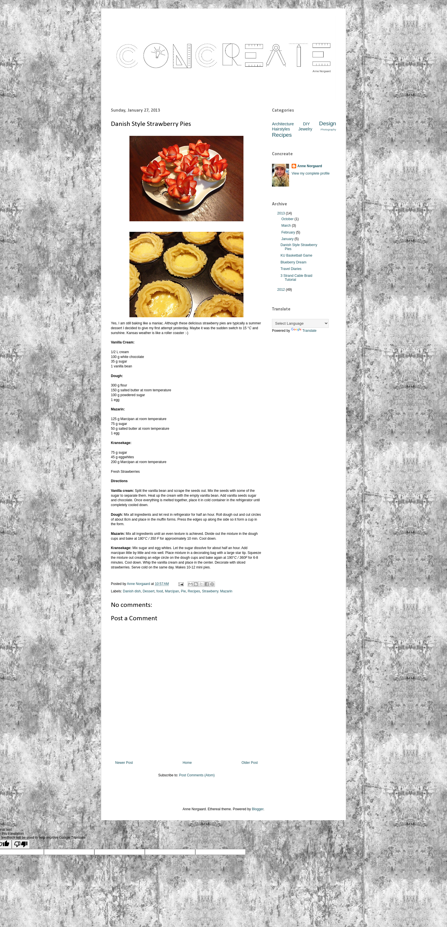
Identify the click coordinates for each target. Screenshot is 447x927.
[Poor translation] (21, 844)
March (286, 226)
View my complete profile (311, 173)
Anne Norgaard (309, 166)
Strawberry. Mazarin (217, 591)
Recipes (194, 591)
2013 (281, 213)
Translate (304, 331)
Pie (183, 591)
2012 (281, 290)
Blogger (257, 809)
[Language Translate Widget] (300, 323)
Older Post (249, 763)
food (159, 591)
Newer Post (124, 763)
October (287, 219)
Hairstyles (281, 129)
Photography (328, 129)
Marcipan (172, 591)
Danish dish (132, 591)
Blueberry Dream (293, 262)
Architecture (283, 124)
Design (327, 123)
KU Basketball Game (296, 255)
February (288, 232)
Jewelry (305, 129)
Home (187, 763)
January (287, 239)
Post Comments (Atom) (197, 775)
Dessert (148, 591)
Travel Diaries (291, 269)
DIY (306, 124)
